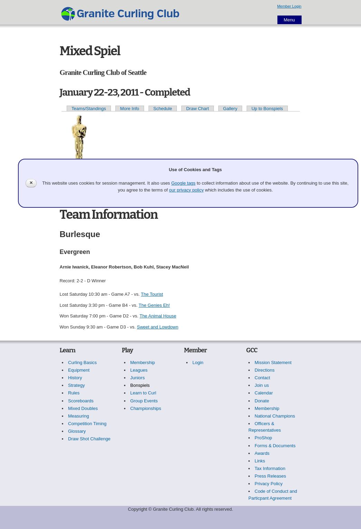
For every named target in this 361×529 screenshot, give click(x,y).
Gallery (230, 108)
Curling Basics (82, 362)
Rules (73, 392)
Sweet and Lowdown (157, 327)
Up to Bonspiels (267, 108)
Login (197, 362)
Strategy (76, 385)
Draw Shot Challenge (89, 438)
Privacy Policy (269, 483)
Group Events (144, 400)
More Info (129, 108)
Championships (145, 408)
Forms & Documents (275, 445)
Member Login (289, 6)
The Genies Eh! (154, 305)
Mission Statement (273, 362)
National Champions (275, 416)
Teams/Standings (89, 108)
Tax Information (270, 468)
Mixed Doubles (83, 408)
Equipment (78, 370)
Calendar (264, 392)
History (75, 377)
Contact (262, 377)
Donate (262, 400)
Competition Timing (87, 423)
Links (260, 460)
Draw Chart (197, 108)
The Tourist (152, 294)
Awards (262, 453)
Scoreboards (81, 400)
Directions (265, 370)
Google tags (183, 183)
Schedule (162, 108)
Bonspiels (140, 385)
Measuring (78, 416)
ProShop (263, 437)
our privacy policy (186, 190)
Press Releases (270, 476)
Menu (289, 19)
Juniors (137, 377)
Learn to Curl (143, 392)
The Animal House (158, 316)
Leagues (139, 370)
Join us (262, 385)
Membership (142, 362)
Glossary (77, 431)
